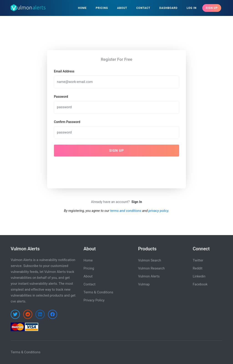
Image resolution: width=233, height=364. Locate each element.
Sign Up (212, 8)
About (122, 8)
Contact (143, 8)
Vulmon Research (151, 268)
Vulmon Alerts (149, 276)
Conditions (32, 352)
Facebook (200, 284)
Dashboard (168, 8)
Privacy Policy (94, 300)
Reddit (198, 268)
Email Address (64, 71)
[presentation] (88, 169)
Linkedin (199, 276)
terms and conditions (125, 211)
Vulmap (144, 284)
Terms (15, 352)
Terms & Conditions (98, 292)
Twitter (198, 260)
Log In (192, 8)
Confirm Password (67, 122)
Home (82, 8)
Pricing (102, 8)
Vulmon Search (149, 260)
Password (61, 96)
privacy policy (158, 211)
